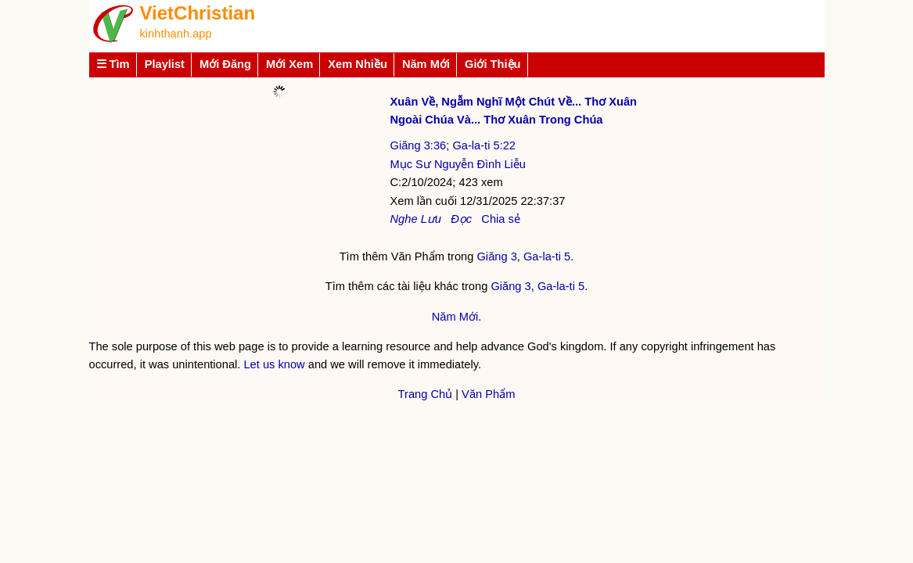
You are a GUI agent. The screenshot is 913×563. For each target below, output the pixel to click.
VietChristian (198, 12)
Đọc (461, 219)
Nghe (404, 219)
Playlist (165, 64)
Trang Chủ (425, 394)
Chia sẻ (500, 219)
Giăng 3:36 (418, 145)
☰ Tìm (113, 64)
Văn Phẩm (488, 394)
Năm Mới (426, 64)
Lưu (431, 219)
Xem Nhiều (357, 64)
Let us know (273, 364)
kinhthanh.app (176, 33)
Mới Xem (289, 64)
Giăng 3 (496, 256)
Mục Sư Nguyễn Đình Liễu (458, 164)
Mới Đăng (225, 64)
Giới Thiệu (493, 64)
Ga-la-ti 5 (546, 256)
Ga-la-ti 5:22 (484, 145)
